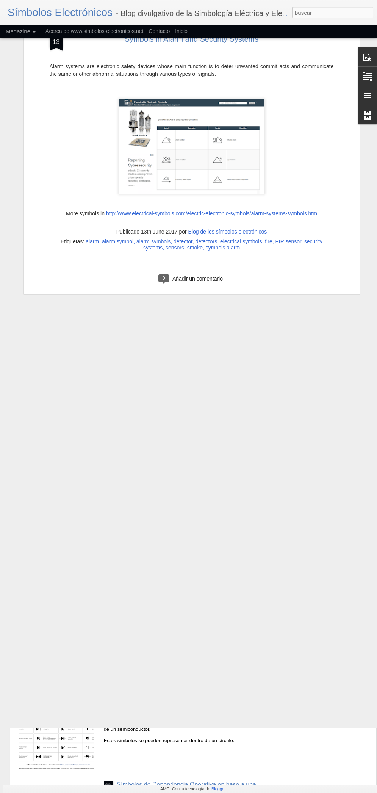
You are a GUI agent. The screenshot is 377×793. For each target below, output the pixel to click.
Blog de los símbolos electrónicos (227, 147)
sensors (175, 163)
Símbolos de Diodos (144, 698)
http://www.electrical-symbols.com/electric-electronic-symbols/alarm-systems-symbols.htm (211, 129)
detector (183, 157)
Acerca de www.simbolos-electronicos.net (94, 31)
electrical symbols (241, 157)
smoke (195, 163)
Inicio (181, 31)
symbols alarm (223, 163)
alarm (92, 157)
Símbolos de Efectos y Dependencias (167, 612)
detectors (206, 157)
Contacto (159, 31)
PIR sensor (288, 157)
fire (268, 157)
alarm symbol (117, 157)
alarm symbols (153, 157)
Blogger (218, 789)
